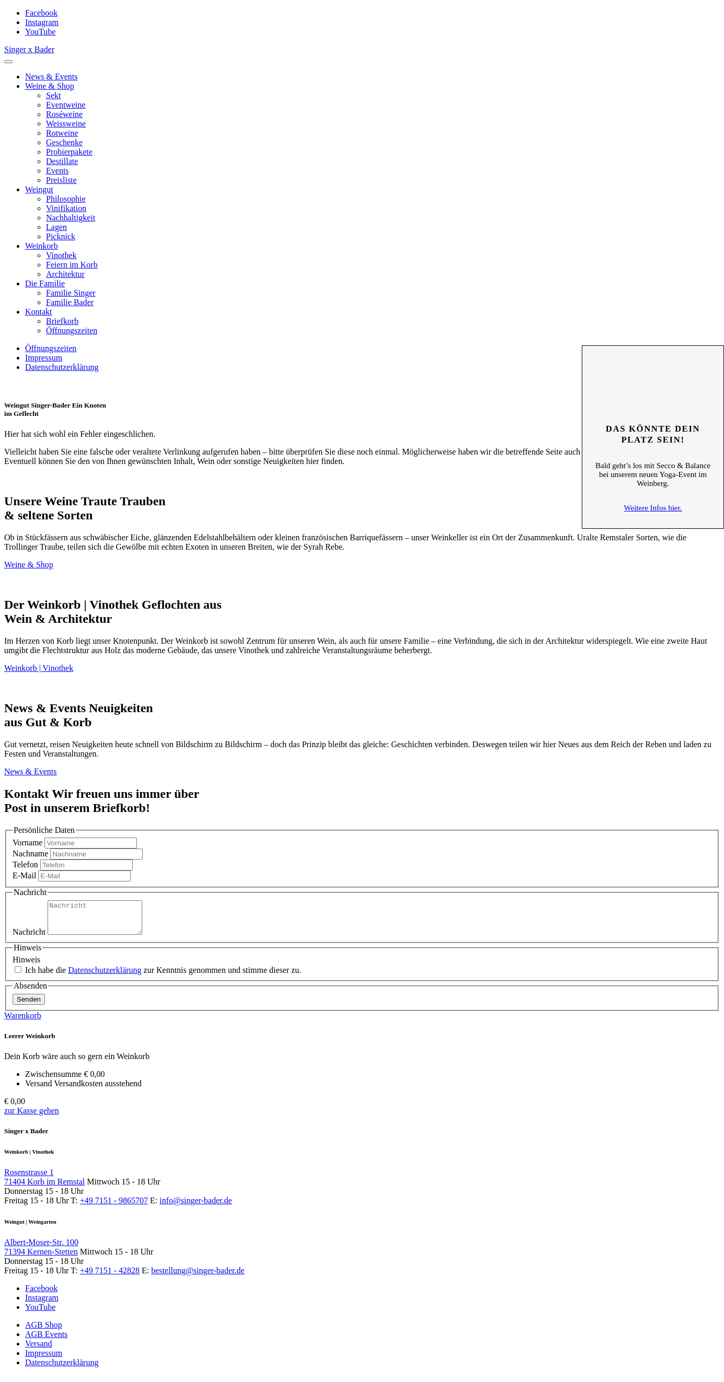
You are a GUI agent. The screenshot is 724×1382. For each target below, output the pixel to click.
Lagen (56, 227)
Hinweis (26, 965)
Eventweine (66, 104)
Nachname (30, 853)
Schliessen (653, 361)
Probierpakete (69, 151)
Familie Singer (71, 292)
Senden (29, 1005)
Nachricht (29, 938)
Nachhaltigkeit (70, 217)
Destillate (62, 161)
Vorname (27, 842)
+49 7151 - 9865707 (114, 1206)
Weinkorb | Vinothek (38, 668)
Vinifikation (66, 208)
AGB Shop (43, 1331)
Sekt (53, 95)
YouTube (40, 31)
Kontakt (38, 311)
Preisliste (61, 180)
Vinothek (61, 255)
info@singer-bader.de (195, 1206)
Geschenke (64, 142)
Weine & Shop (49, 86)
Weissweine (66, 123)
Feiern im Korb (72, 264)
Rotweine (62, 133)
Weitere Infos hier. (653, 508)
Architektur (65, 274)
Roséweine (64, 114)
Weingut (39, 189)
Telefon (25, 864)
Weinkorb (41, 245)
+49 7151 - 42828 (110, 1276)
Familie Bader (70, 302)
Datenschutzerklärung (61, 367)
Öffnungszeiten (71, 330)
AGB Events (46, 1340)
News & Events (51, 76)
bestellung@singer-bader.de (197, 1276)
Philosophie (66, 198)
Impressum (43, 357)
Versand (38, 1349)
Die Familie (45, 283)
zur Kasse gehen (31, 1116)
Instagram (42, 22)
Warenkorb (22, 1021)
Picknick (60, 236)
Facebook (41, 12)
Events (57, 170)
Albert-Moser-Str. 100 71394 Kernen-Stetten (41, 1253)
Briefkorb (62, 321)
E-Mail (24, 875)
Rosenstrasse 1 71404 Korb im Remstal (44, 1183)
